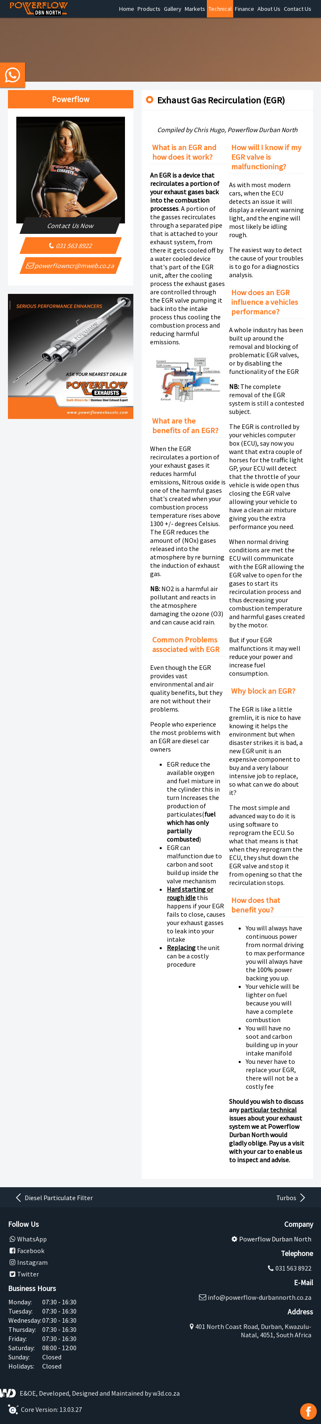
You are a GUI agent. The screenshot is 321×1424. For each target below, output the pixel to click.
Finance (244, 9)
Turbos (291, 1197)
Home (126, 9)
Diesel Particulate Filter (53, 1197)
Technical (220, 9)
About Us (268, 9)
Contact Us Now (70, 225)
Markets (195, 9)
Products (149, 9)
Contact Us (297, 9)
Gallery (172, 9)
